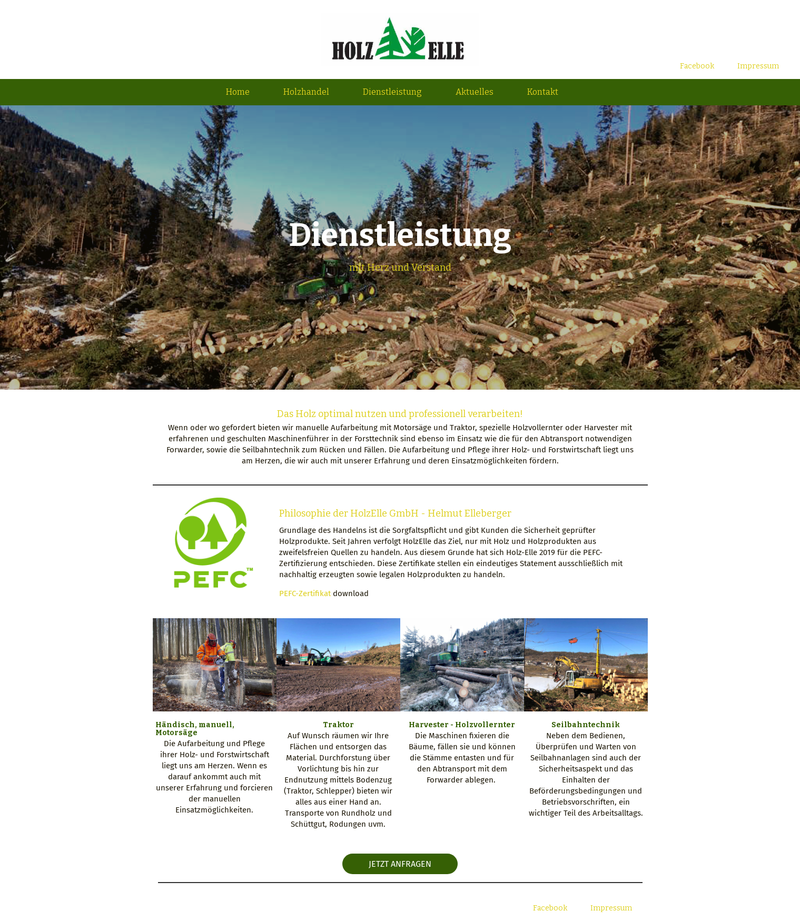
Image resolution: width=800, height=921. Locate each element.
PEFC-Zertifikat (305, 593)
